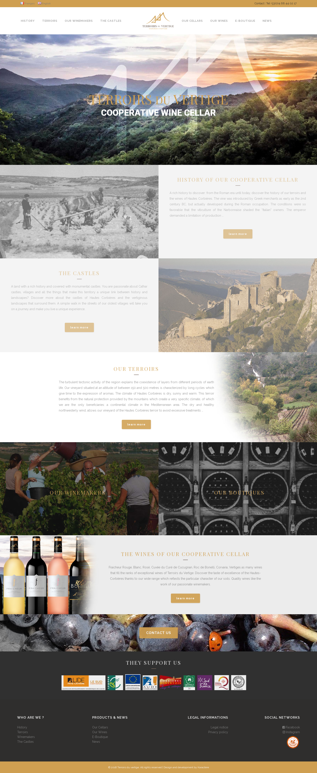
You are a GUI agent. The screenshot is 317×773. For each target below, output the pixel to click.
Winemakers (26, 737)
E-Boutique (100, 737)
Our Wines (99, 732)
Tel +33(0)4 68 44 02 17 (281, 3)
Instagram (291, 732)
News (96, 741)
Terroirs (22, 732)
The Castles (25, 741)
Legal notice (219, 727)
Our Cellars (100, 727)
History (22, 727)
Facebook (291, 727)
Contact (259, 3)
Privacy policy (218, 732)
